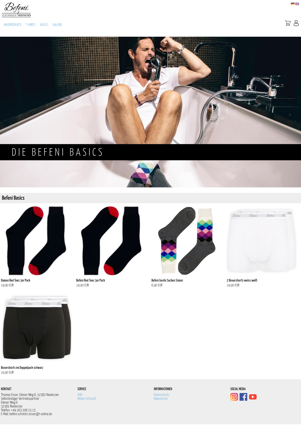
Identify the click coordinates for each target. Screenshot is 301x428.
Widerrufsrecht (86, 399)
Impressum (161, 399)
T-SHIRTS (30, 25)
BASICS (44, 25)
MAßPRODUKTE (13, 25)
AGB (79, 395)
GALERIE (57, 25)
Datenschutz (162, 395)
